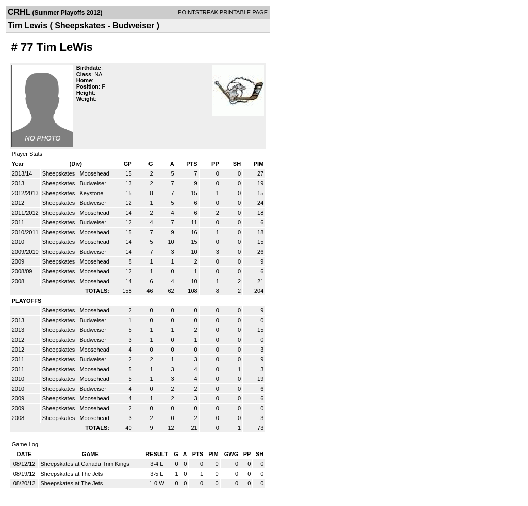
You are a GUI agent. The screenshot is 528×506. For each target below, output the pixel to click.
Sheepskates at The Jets (71, 473)
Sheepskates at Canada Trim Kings (84, 464)
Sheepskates (59, 173)
